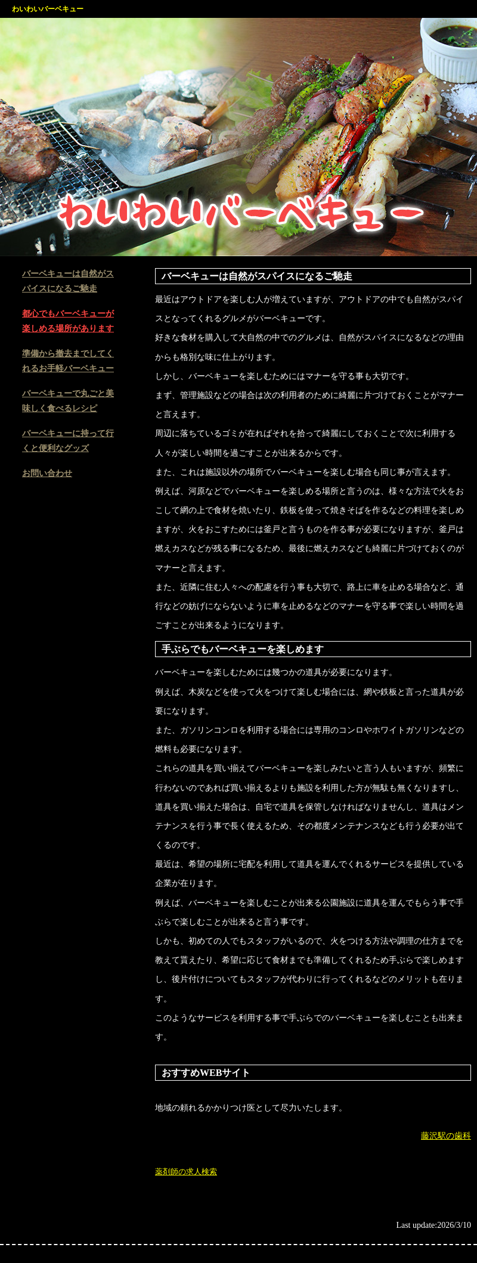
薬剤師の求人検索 (186, 1172)
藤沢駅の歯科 (446, 1135)
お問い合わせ (47, 473)
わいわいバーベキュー (47, 9)
